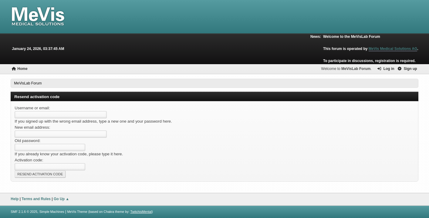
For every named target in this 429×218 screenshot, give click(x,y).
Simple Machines (51, 211)
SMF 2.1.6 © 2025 (24, 211)
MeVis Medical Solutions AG (393, 49)
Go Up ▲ (61, 199)
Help (15, 199)
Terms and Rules (36, 199)
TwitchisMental (141, 211)
